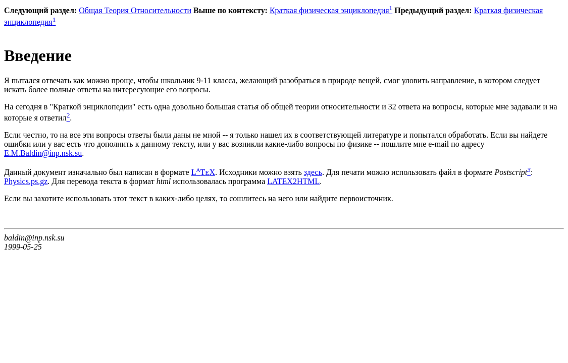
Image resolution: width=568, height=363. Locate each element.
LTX (203, 172)
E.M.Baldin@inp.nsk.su (43, 153)
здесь (313, 172)
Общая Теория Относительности (135, 10)
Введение (38, 55)
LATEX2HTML (293, 181)
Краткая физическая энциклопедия (331, 10)
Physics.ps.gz (25, 181)
